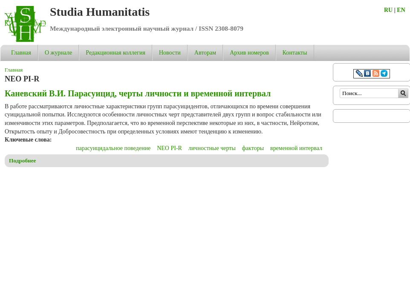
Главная (21, 52)
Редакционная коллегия (115, 52)
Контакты (295, 52)
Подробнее (22, 160)
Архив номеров (249, 52)
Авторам (205, 52)
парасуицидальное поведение (113, 148)
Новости (170, 52)
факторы (253, 148)
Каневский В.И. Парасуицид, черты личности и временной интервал (138, 93)
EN (401, 10)
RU (388, 10)
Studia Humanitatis (100, 11)
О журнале (58, 52)
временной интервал (296, 148)
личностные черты (212, 148)
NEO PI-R (169, 148)
